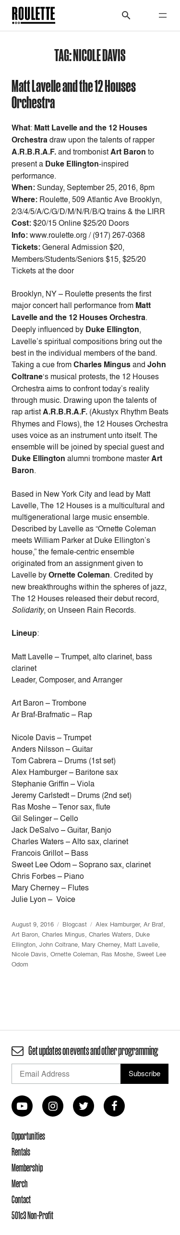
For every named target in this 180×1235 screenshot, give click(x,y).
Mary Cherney (101, 944)
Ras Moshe (117, 954)
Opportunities (28, 1136)
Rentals (21, 1151)
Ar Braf (153, 924)
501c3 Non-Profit (32, 1215)
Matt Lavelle (141, 944)
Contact (21, 1199)
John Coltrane (58, 944)
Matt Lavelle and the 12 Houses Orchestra (74, 94)
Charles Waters (110, 934)
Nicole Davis (29, 954)
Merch (20, 1183)
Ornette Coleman (73, 954)
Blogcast (74, 924)
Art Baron (25, 934)
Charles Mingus (63, 934)
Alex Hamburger (118, 924)
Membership (27, 1167)
